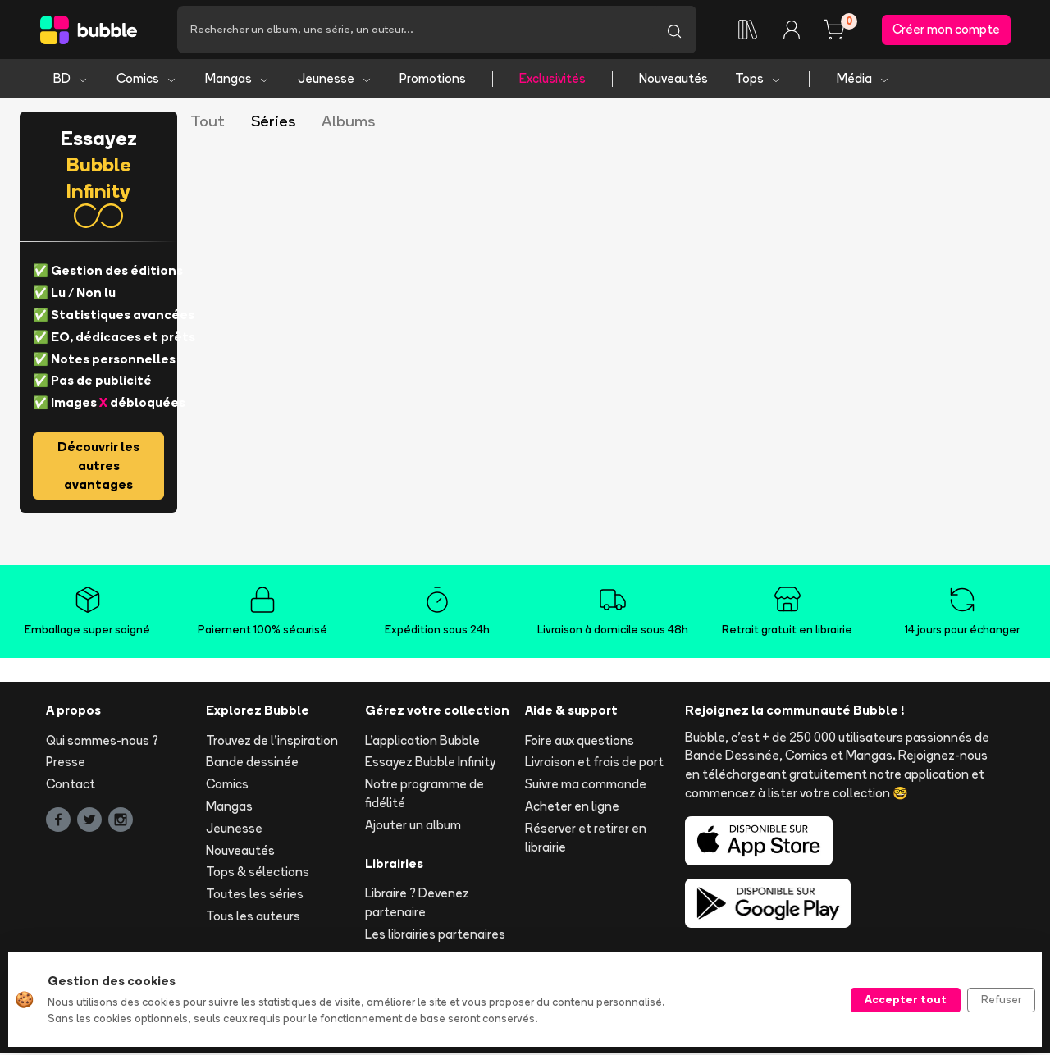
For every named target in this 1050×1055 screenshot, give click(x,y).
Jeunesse (335, 80)
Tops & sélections (257, 873)
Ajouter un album (413, 826)
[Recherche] (414, 30)
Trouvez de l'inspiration (272, 741)
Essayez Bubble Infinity (430, 763)
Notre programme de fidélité (424, 795)
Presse (65, 763)
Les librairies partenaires (435, 935)
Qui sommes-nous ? (102, 741)
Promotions (432, 80)
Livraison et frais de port (594, 763)
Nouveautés (673, 80)
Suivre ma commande (585, 785)
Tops (758, 80)
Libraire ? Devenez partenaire (417, 904)
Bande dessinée (252, 763)
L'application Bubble (422, 741)
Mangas (237, 80)
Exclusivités (552, 80)
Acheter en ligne (572, 807)
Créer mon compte (946, 30)
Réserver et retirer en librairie (585, 839)
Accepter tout (906, 999)
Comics (146, 80)
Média (863, 80)
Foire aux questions (579, 741)
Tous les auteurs (253, 917)
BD (71, 80)
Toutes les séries (255, 895)
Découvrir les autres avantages (98, 467)
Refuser (1001, 999)
